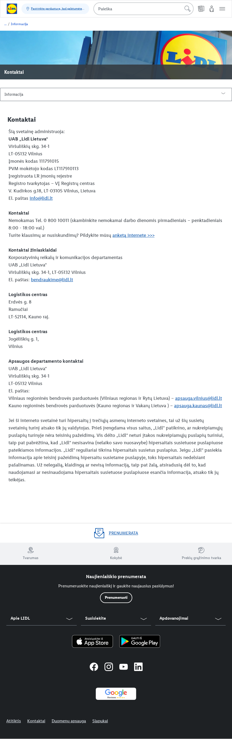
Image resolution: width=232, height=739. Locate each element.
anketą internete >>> (133, 235)
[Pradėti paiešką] (187, 8)
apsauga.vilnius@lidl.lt (198, 398)
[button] (222, 9)
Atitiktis (13, 720)
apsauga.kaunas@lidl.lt (198, 406)
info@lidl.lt (41, 198)
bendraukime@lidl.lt (52, 280)
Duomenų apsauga (69, 720)
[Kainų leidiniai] (201, 9)
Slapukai (100, 720)
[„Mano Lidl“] (211, 9)
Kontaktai (36, 720)
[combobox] (143, 8)
